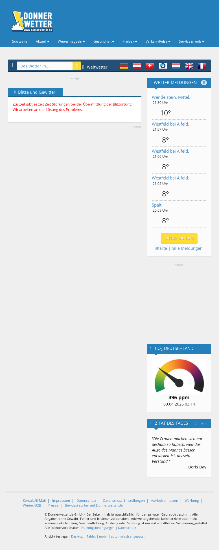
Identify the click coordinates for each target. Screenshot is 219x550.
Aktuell (42, 41)
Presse (53, 505)
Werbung (192, 500)
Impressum (61, 500)
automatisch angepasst (127, 536)
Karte (161, 248)
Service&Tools (191, 41)
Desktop (77, 536)
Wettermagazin (71, 41)
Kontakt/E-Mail (34, 500)
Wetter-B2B (32, 505)
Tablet (91, 536)
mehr (201, 423)
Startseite (19, 41)
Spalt (156, 205)
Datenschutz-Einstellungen (124, 500)
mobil (103, 536)
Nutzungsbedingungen (98, 527)
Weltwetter (95, 67)
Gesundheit (103, 41)
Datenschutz (86, 500)
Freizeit (130, 41)
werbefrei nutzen (164, 500)
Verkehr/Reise (158, 41)
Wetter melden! (179, 237)
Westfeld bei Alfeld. (170, 124)
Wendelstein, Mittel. (171, 97)
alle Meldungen (187, 248)
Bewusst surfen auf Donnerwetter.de (94, 505)
